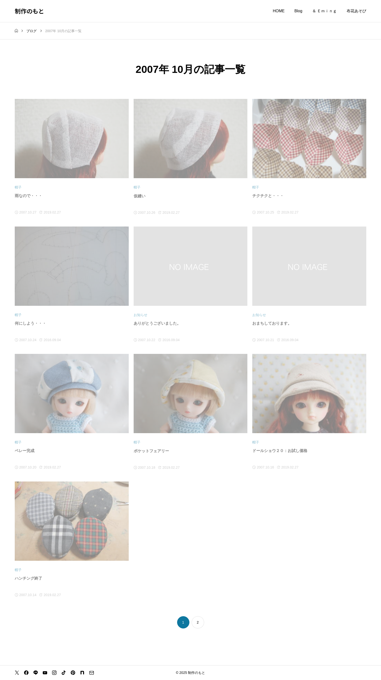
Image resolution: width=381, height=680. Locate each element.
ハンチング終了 (28, 578)
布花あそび (356, 11)
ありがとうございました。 (157, 323)
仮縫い (139, 196)
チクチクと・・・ (268, 196)
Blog (298, 11)
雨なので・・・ (28, 196)
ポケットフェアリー (151, 451)
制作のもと (29, 11)
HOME (279, 11)
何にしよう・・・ (30, 323)
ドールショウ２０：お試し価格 (279, 451)
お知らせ (140, 315)
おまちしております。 (272, 323)
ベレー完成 (24, 451)
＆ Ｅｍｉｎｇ (324, 11)
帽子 (18, 187)
